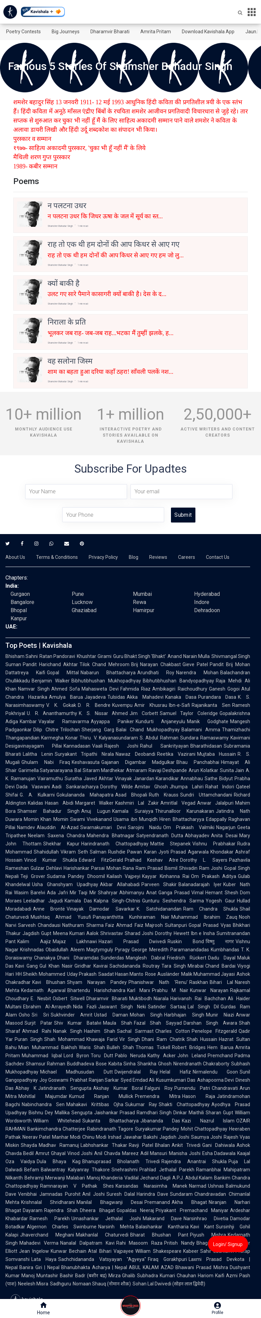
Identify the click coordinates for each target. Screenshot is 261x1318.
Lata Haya (43, 1259)
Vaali (97, 746)
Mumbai (142, 594)
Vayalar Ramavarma (63, 721)
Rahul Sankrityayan (164, 746)
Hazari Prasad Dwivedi (132, 941)
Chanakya (44, 957)
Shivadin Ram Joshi (201, 868)
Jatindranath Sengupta (64, 1088)
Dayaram (32, 1210)
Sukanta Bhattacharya (110, 1120)
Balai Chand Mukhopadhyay (148, 729)
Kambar (28, 721)
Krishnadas (32, 949)
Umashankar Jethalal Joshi (106, 1218)
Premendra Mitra (157, 1096)
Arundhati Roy (155, 672)
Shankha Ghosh (154, 1063)
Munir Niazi (220, 1015)
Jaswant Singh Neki (122, 1006)
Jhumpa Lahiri (186, 786)
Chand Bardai (220, 966)
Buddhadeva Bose (86, 1063)
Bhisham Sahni (21, 656)
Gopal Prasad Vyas (210, 925)
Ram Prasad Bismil (156, 868)
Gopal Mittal (63, 672)
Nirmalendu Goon (215, 1072)
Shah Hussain (202, 1039)
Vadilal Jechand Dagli (147, 1177)
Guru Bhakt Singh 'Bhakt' (139, 656)
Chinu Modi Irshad (101, 1137)
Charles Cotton (172, 1031)
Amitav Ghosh (151, 786)
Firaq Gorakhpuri (167, 1259)
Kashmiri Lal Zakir (137, 803)
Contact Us (217, 557)
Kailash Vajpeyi (124, 876)
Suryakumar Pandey (157, 1129)
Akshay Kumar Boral (118, 1088)
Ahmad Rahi (36, 1031)
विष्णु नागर (220, 941)
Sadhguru (60, 1283)
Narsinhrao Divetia (206, 1218)
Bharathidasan (206, 746)
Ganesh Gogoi (224, 689)
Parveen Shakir (159, 884)
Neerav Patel (36, 1137)
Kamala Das (78, 900)
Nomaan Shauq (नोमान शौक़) (102, 1283)
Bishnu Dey (41, 1112)
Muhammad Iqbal (42, 1055)
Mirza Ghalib (122, 1275)
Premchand (220, 1055)
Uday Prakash (82, 974)
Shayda (29, 1145)
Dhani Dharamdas (78, 957)
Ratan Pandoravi (57, 656)
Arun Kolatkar (203, 770)
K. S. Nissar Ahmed (103, 713)
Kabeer (190, 1251)
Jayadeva (95, 697)
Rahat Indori (219, 786)
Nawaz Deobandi (135, 754)
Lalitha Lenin (38, 754)
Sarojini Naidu (144, 827)
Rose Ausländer (162, 974)
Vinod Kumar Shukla (50, 860)
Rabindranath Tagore (110, 1129)
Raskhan (198, 982)
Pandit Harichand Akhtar (50, 664)
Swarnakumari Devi (103, 827)
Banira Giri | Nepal (39, 1267)
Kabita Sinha (122, 1063)
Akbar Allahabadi (120, 884)
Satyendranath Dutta (160, 835)
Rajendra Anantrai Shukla (194, 1161)
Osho (24, 1015)
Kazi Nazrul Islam (208, 1120)
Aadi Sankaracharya (75, 786)
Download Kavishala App (208, 31)
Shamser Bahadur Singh (48, 811)
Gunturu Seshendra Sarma (173, 900)
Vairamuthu (50, 778)
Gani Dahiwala (218, 1145)
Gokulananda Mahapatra (84, 795)
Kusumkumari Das (175, 1080)
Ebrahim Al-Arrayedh (47, 1006)
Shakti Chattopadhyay (184, 1104)
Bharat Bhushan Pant (159, 1235)
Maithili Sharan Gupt (211, 1112)
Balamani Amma (200, 729)
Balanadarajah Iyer (200, 884)
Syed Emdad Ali (138, 1080)
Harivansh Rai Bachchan (198, 998)
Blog (133, 557)
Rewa (139, 602)
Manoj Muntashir (39, 1275)
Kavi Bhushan (48, 982)
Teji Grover (32, 876)
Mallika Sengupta (73, 1112)
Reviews (158, 557)
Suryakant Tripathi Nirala (84, 754)
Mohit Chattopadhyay (204, 1129)
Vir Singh (129, 1039)
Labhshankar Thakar (104, 1145)
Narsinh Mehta (116, 1226)
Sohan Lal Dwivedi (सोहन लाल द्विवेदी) (169, 1283)
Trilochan (70, 729)
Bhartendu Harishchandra (96, 990)
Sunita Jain (232, 770)
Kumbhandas (225, 949)
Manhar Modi (66, 1137)
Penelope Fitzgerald (214, 1031)
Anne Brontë (49, 909)
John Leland (191, 1055)
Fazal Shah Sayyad (158, 1023)
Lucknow (82, 602)
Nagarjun (226, 827)
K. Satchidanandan (159, 909)
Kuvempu (122, 705)
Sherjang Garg (98, 729)
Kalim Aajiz (34, 941)
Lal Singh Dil (203, 1006)
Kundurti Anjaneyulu (160, 721)
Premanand (157, 1202)
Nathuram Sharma (82, 925)
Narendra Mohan (197, 672)
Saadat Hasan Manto (121, 974)
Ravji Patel (141, 1145)
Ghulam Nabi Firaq (45, 762)
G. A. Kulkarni (37, 795)
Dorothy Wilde (116, 786)
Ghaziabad (84, 610)
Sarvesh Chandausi (39, 925)
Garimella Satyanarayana (45, 770)
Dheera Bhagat (97, 1210)
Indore (201, 602)
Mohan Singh (146, 1015)
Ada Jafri (57, 892)
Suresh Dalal (120, 1194)
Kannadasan (77, 746)
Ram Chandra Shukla (210, 909)
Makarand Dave (162, 1218)
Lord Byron (76, 1055)
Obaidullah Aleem (65, 949)
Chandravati (225, 1088)
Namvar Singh (34, 689)
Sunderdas (112, 957)
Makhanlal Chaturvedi (102, 1235)
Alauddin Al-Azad (58, 827)
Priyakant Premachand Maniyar (192, 1210)
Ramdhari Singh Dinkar (162, 1112)
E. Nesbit (41, 998)
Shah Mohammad (64, 1039)
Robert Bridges (189, 1047)
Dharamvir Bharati (109, 31)
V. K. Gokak (61, 705)
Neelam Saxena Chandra (56, 835)
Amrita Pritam (155, 31)
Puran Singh (28, 1039)
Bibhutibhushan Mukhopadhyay (106, 680)
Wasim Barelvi (29, 892)
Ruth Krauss (163, 795)
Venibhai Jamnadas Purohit (49, 1194)
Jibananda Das (160, 1120)
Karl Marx (138, 990)
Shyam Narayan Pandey (97, 982)
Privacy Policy (103, 557)
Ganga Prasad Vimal (181, 892)
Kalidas (35, 803)
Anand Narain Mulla (188, 656)
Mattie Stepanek (170, 843)
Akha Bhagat (189, 1202)
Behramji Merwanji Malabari (54, 1177)
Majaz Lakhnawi (75, 941)
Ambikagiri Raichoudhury (179, 689)
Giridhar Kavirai (91, 966)
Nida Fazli (85, 1006)
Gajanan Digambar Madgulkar (138, 762)
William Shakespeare (158, 1251)
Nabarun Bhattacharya (108, 672)
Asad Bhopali (131, 795)
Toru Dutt (102, 1055)
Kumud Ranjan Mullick (101, 1096)
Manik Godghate (207, 721)
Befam (31, 1169)
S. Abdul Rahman (159, 737)
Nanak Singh (68, 1031)
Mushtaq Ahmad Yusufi (61, 917)
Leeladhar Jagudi (43, 900)
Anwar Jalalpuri (215, 803)
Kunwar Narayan (209, 990)
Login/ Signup (228, 1244)
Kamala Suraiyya (132, 811)
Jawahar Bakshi (140, 1137)
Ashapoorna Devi (215, 1080)
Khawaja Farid (102, 1039)
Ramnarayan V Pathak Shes (77, 1186)
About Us (15, 557)
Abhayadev (197, 835)
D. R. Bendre (94, 705)
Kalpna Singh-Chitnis (117, 900)
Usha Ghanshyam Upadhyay (65, 884)
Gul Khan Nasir (56, 966)
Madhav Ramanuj (59, 1145)
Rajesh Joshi (121, 746)
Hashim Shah (99, 1031)
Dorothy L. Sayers (203, 860)
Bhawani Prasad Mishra (201, 1267)
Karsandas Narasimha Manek (151, 1186)
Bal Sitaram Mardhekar (99, 770)
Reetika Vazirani (176, 754)
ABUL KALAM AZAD (151, 1267)
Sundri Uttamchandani (206, 795)
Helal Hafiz (175, 1072)
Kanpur (19, 618)
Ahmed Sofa (65, 689)
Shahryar (108, 892)
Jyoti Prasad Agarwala (183, 852)
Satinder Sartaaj (167, 1006)
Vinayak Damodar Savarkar (101, 909)
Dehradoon (207, 610)
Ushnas (216, 1186)
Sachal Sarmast (135, 1031)
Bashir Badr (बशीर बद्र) (83, 1275)
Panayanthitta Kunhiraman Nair (131, 917)
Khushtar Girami (94, 656)
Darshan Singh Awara (210, 1023)
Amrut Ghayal (50, 1153)
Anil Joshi (93, 1194)
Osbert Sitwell (69, 998)
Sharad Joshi (139, 933)
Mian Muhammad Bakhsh (47, 1047)
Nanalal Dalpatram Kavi (87, 1243)
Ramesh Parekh (50, 1218)
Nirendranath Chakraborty (201, 1063)
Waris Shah (92, 1047)
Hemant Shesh (221, 892)
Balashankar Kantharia (162, 1226)
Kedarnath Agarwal (43, 990)
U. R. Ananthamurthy (52, 713)
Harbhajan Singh (184, 1015)
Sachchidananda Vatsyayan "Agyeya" (102, 1259)
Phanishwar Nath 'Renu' (158, 982)
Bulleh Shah (120, 1047)
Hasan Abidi (59, 803)
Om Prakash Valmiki (188, 827)
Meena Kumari (69, 933)
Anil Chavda (107, 1153)
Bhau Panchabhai (197, 762)
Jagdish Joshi (174, 1137)
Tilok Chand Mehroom (104, 664)
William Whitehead (57, 1120)
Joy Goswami (53, 1080)
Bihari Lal (221, 982)
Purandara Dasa (217, 697)
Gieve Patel (195, 664)
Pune (78, 594)
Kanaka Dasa (180, 697)
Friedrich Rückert (186, 957)
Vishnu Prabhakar (214, 843)
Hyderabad (207, 594)
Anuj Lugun (95, 811)
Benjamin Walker (51, 680)
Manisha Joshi (184, 1153)
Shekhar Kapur (61, 843)
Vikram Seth (74, 852)
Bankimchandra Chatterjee (56, 1129)
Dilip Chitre (45, 729)
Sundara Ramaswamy (204, 737)
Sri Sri (40, 1015)
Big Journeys (66, 31)
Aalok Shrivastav (104, 933)
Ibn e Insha (203, 933)
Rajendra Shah (61, 1210)
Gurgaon (20, 594)
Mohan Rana (120, 868)
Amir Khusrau (150, 705)
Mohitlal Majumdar (42, 1096)
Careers (186, 557)
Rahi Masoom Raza (139, 1243)
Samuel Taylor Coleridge (189, 713)
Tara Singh (173, 966)
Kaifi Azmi (226, 1275)
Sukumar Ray (141, 1104)
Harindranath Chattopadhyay (115, 843)
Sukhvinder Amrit (72, 1015)
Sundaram (181, 1194)
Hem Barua (220, 1047)
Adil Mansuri (153, 1153)
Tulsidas (116, 697)
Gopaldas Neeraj (135, 1210)
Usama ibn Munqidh (136, 819)
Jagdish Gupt (36, 933)
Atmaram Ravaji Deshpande (156, 770)
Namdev (26, 827)
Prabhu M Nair (170, 990)
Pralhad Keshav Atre (151, 860)
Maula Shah (117, 1023)
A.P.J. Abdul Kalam (192, 1177)
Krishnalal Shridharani (48, 1202)
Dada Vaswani (33, 786)
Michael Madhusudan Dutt (76, 1072)
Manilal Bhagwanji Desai (109, 1202)
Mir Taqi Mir (83, 892)
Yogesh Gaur (221, 900)
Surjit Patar (38, 1023)
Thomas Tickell (153, 1047)
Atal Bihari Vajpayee (111, 1251)
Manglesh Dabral (145, 957)
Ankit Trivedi (186, 1145)
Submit (183, 515)
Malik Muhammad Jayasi (208, 974)
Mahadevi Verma (38, 1243)
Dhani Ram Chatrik (163, 1039)
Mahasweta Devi (100, 689)
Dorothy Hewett (172, 933)
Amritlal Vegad (177, 803)
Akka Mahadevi (145, 697)
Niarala (161, 998)
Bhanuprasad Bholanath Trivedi (121, 1161)
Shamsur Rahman (45, 1063)
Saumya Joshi (206, 1137)
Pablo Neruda (130, 1055)
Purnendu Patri (192, 1088)
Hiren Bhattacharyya (181, 819)
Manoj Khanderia (105, 1177)
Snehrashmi (124, 1169)
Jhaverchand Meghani (47, 1235)
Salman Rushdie (107, 852)
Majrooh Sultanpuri (166, 925)
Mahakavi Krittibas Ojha (94, 1104)
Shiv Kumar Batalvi (77, 1023)
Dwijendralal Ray (136, 1072)
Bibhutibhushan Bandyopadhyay (178, 680)
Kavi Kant (202, 1226)
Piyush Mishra (208, 1235)
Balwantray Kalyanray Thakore (75, 1169)
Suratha (73, 778)
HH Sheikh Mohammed (40, 974)
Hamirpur (143, 610)
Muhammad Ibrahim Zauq (204, 917)
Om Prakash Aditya (213, 876)
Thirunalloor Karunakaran (184, 811)
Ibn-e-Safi (179, 705)
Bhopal (19, 610)
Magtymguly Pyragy (108, 949)
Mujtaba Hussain (216, 754)
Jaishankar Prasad (114, 1112)
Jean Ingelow (34, 1251)
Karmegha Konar (59, 737)
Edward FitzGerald (101, 860)
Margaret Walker (94, 803)
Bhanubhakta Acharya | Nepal (94, 1267)
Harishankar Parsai (84, 868)
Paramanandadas (189, 949)
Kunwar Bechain (69, 1251)
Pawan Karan (141, 852)
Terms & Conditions (57, 557)
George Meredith (150, 949)
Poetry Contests (23, 31)
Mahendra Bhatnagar (111, 835)
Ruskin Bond (186, 941)
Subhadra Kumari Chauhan (166, 1275)
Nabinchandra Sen (43, 1104)
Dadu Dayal (222, 957)
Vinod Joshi (79, 1153)
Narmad (197, 1186)
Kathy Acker (161, 1055)
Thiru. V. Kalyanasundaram (109, 737)
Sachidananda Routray (134, 966)
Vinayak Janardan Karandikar (147, 778)
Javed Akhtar (98, 778)
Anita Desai (224, 835)
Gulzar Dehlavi (46, 868)
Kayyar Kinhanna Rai (165, 876)
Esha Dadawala (219, 1153)
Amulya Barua (66, 697)
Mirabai (196, 966)
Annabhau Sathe (199, 778)
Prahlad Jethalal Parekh (166, 1169)
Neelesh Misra (33, 1283)
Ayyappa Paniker (112, 721)
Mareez (130, 1153)
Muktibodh (140, 998)
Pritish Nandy (179, 1243)
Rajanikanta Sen (211, 705)
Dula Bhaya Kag (59, 1161)
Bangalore (22, 602)
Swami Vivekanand (91, 819)
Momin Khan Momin (46, 819)
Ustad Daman (111, 1015)
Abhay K (25, 1088)
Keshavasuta (86, 762)
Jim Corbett (143, 713)
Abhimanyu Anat (138, 892)
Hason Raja (198, 1096)
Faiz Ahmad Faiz (124, 925)
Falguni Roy (159, 1088)
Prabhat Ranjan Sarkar (94, 1080)
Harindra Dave (153, 1194)
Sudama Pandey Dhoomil (76, 876)
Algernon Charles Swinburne (62, 1226)
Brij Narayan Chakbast (156, 664)
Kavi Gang (26, 966)
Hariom (205, 1275)
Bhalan (162, 1145)
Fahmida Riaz (135, 689)
